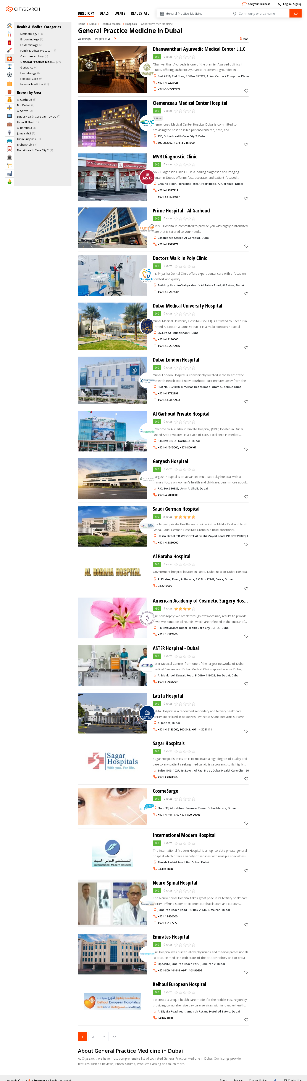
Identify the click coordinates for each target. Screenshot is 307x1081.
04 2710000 (165, 586)
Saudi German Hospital (176, 508)
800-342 (185, 729)
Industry (9, 173)
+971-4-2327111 (168, 190)
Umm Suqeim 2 (27, 139)
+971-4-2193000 (168, 729)
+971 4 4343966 (167, 777)
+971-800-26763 (190, 814)
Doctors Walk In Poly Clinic (180, 257)
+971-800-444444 (169, 970)
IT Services (9, 116)
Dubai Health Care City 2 (33, 150)
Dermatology (28, 34)
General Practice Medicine (37, 62)
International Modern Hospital (184, 835)
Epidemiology (29, 45)
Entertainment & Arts (9, 42)
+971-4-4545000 (168, 447)
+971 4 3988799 (167, 682)
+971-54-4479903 (169, 400)
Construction (9, 165)
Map (244, 39)
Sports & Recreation (9, 75)
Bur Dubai (23, 105)
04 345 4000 (165, 1018)
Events (120, 13)
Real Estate (140, 13)
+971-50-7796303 (169, 89)
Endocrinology (29, 39)
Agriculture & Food (9, 182)
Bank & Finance (9, 100)
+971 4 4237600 (167, 634)
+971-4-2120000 (168, 339)
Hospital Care (29, 79)
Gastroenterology (32, 56)
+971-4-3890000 (168, 542)
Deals (104, 13)
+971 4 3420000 (167, 916)
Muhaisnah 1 (25, 145)
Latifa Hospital (168, 695)
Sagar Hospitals (169, 743)
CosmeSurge (165, 790)
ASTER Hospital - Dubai (176, 648)
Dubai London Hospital (176, 359)
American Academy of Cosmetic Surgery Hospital (203, 600)
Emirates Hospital (171, 936)
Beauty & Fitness (9, 50)
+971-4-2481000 (184, 143)
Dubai (34, 14)
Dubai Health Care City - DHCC (36, 116)
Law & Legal (9, 108)
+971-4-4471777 (168, 814)
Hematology (28, 73)
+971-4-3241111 (201, 729)
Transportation (9, 149)
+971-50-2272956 (169, 346)
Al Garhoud (24, 100)
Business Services (9, 124)
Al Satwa (22, 111)
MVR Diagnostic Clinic (175, 156)
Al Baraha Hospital (172, 556)
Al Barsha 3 (24, 128)
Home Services (9, 26)
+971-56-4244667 (169, 197)
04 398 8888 (165, 869)
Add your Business (256, 4)
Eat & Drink (9, 34)
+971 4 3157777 (167, 923)
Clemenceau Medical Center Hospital (190, 102)
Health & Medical (111, 24)
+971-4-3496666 (191, 970)
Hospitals (131, 24)
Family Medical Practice (35, 51)
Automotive (9, 141)
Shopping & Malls (9, 83)
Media (9, 132)
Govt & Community (9, 157)
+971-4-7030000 (168, 495)
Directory (86, 13)
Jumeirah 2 (24, 133)
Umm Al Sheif (25, 122)
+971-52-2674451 (169, 292)
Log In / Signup (289, 4)
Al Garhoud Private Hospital (181, 413)
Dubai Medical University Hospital (188, 305)
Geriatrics (26, 67)
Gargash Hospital (170, 461)
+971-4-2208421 (168, 83)
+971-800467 (188, 447)
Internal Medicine (31, 84)
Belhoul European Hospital (180, 984)
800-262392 (165, 143)
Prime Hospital (181, 210)
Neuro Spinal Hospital (175, 882)
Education (9, 67)
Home (81, 24)
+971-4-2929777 (168, 244)
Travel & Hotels (9, 91)
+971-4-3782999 (168, 393)
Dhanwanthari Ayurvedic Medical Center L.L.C (199, 48)
